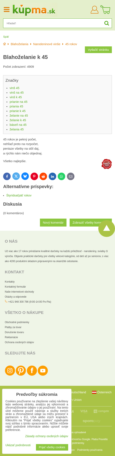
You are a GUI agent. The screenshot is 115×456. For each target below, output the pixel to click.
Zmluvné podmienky (73, 443)
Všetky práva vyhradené (72, 432)
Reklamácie (11, 337)
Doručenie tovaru (14, 332)
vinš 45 (14, 88)
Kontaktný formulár (15, 286)
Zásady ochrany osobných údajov (46, 436)
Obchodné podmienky (17, 322)
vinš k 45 (16, 97)
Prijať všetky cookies (52, 447)
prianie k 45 (18, 111)
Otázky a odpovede (15, 296)
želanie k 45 (18, 120)
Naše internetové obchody (19, 291)
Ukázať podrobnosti (18, 445)
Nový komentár (53, 222)
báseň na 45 (18, 124)
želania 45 (17, 129)
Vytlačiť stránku (98, 49)
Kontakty (10, 281)
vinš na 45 (17, 92)
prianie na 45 (18, 101)
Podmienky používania (89, 449)
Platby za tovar (13, 327)
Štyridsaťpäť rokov (19, 195)
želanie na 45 (19, 115)
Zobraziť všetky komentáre (91, 222)
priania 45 (16, 106)
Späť (6, 36)
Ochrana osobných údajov (19, 342)
